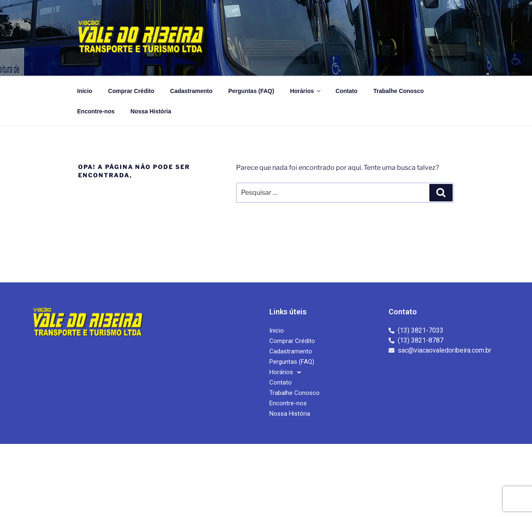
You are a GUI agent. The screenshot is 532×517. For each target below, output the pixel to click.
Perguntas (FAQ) (251, 91)
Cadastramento (191, 91)
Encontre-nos (96, 111)
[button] (285, 372)
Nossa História (151, 111)
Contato (346, 91)
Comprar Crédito (131, 91)
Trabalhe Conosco (398, 91)
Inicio (85, 91)
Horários (306, 91)
